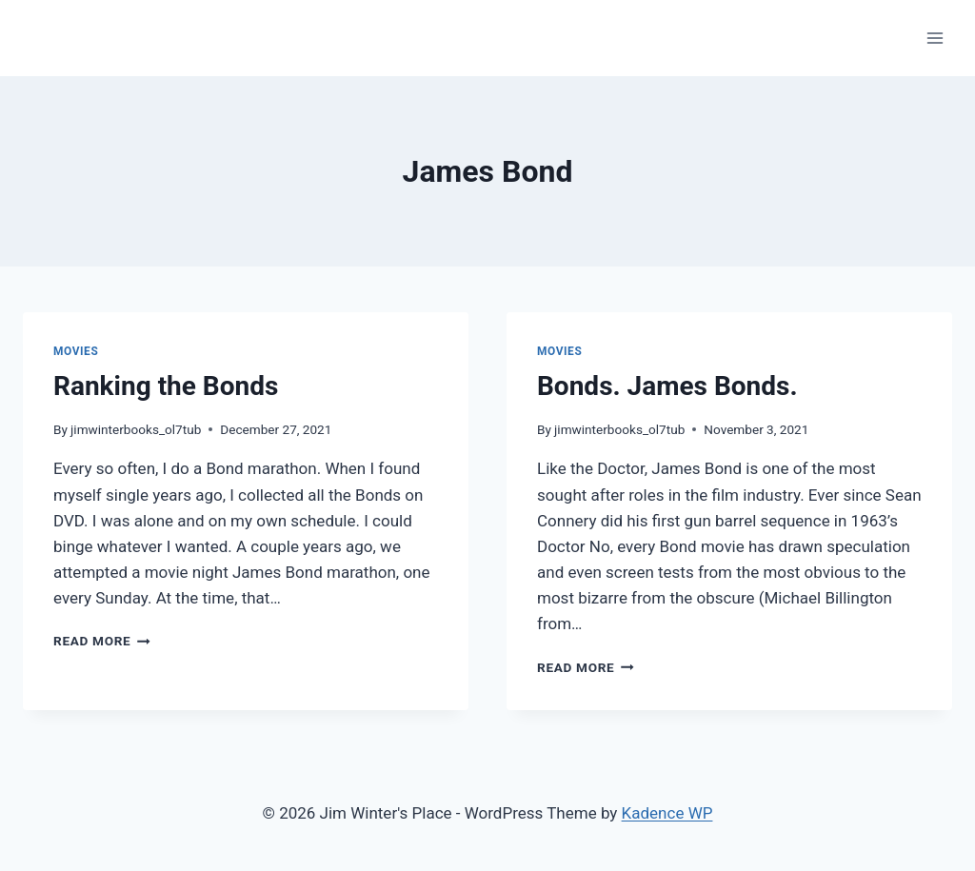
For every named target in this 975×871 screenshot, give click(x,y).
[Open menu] (934, 37)
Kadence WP (667, 812)
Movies (75, 351)
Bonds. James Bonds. (667, 386)
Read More (101, 640)
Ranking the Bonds (165, 386)
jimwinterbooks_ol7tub (135, 429)
